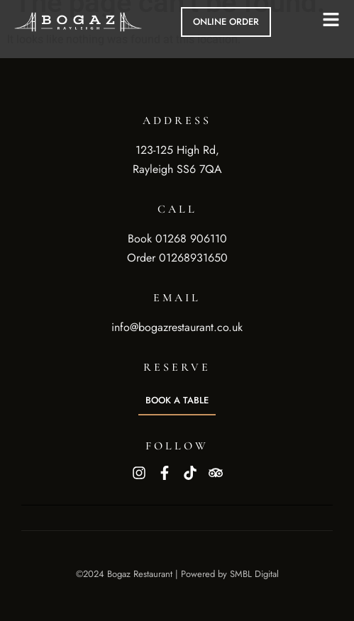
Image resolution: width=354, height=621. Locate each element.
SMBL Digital (254, 574)
